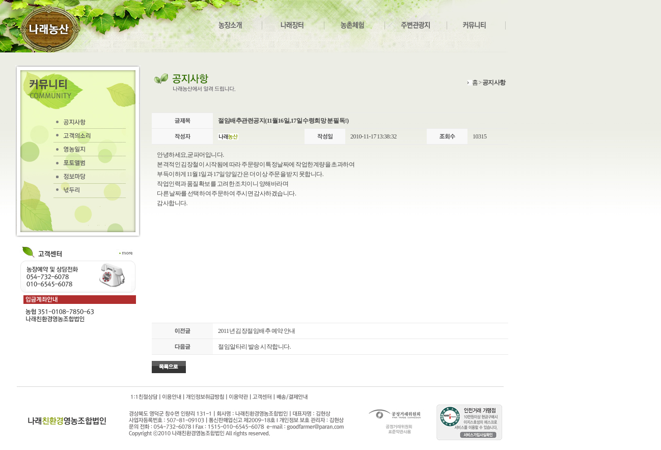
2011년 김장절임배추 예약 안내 (256, 330)
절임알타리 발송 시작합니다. (254, 346)
